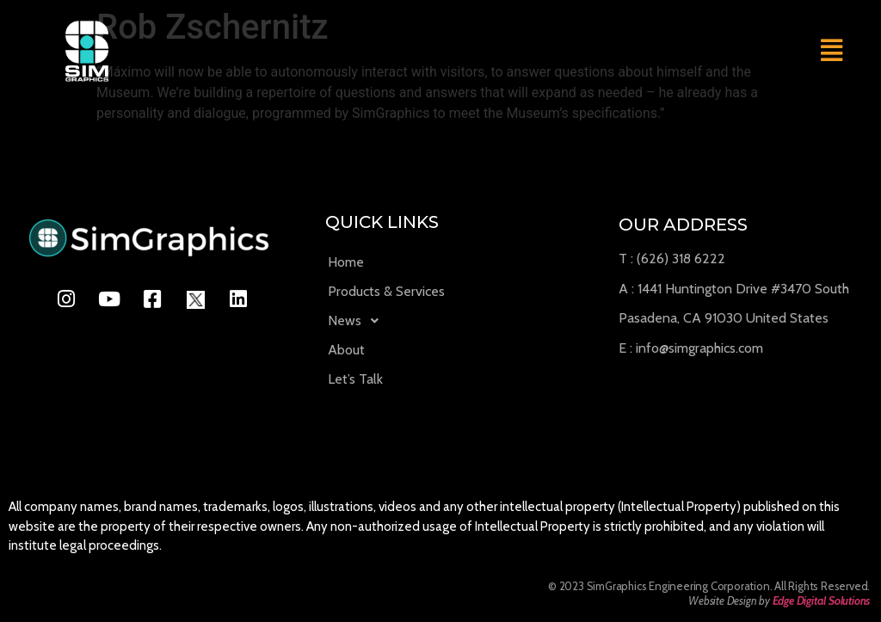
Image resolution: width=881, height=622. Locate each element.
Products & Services (386, 291)
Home (346, 262)
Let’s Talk (355, 379)
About (346, 350)
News (358, 321)
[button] (831, 50)
